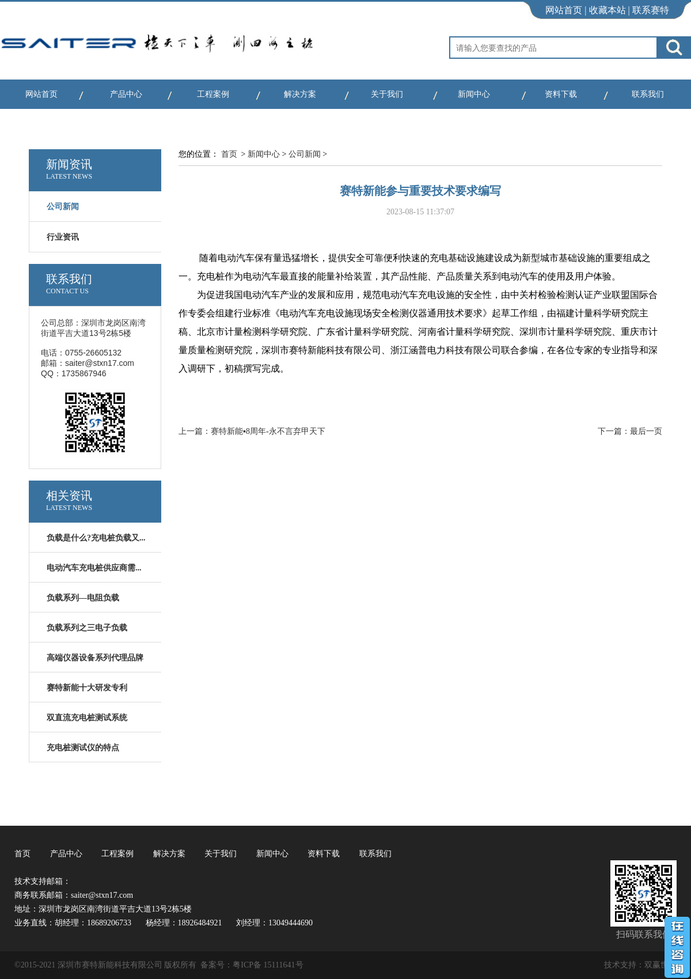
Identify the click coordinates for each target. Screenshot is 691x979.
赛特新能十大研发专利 (87, 687)
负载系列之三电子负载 (87, 627)
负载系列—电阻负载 (83, 598)
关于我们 (387, 94)
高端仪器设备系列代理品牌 (95, 657)
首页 (229, 154)
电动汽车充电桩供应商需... (94, 568)
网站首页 (563, 10)
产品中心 (126, 94)
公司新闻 (304, 154)
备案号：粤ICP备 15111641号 (251, 965)
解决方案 (300, 94)
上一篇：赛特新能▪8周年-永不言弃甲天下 (252, 431)
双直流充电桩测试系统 (87, 717)
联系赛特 (650, 10)
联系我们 (648, 94)
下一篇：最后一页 (630, 431)
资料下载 (561, 94)
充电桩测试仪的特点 (83, 747)
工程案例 (213, 94)
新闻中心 (474, 94)
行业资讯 (63, 237)
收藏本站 (607, 10)
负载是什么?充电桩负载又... (96, 538)
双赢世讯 (660, 965)
